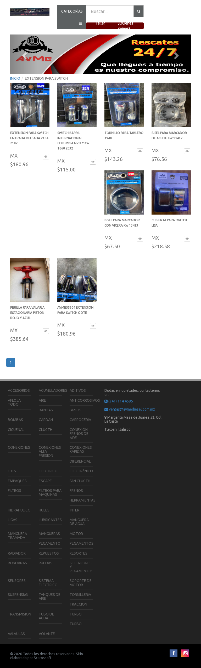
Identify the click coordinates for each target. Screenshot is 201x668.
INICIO (15, 78)
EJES (12, 471)
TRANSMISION (19, 614)
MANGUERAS (49, 534)
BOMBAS (15, 420)
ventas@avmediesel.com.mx (129, 409)
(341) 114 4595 (118, 401)
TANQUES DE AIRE (49, 596)
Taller (100, 23)
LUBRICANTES (50, 520)
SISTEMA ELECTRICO (48, 583)
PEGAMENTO (49, 543)
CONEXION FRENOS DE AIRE (79, 434)
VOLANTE (47, 634)
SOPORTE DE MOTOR (81, 583)
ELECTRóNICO (81, 471)
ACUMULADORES (53, 390)
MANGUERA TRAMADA (17, 536)
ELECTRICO (48, 471)
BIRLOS (75, 410)
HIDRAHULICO (19, 510)
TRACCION (78, 604)
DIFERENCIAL (80, 461)
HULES (44, 510)
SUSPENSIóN (18, 594)
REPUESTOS (49, 553)
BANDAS (46, 410)
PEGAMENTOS (81, 543)
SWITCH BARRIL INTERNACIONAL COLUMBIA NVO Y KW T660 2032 (73, 143)
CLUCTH (45, 430)
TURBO (76, 614)
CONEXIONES (19, 447)
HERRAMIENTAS (83, 500)
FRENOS (76, 490)
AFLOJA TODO (14, 402)
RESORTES (78, 553)
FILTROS (14, 490)
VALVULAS (16, 634)
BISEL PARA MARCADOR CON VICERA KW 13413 (122, 225)
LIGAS (12, 520)
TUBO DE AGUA (46, 616)
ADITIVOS (78, 390)
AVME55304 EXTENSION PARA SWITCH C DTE (75, 313)
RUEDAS (45, 563)
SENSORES (17, 581)
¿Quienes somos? (125, 26)
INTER (74, 510)
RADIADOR (17, 553)
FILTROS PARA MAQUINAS (50, 492)
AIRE (42, 400)
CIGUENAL (16, 430)
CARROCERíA (80, 420)
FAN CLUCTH (80, 481)
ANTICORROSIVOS (85, 400)
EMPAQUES (17, 481)
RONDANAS (17, 563)
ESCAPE (45, 481)
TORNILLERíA (80, 594)
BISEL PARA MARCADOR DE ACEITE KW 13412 (169, 138)
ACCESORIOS (19, 390)
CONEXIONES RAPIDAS (81, 449)
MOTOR (76, 534)
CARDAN (46, 420)
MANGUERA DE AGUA (79, 522)
